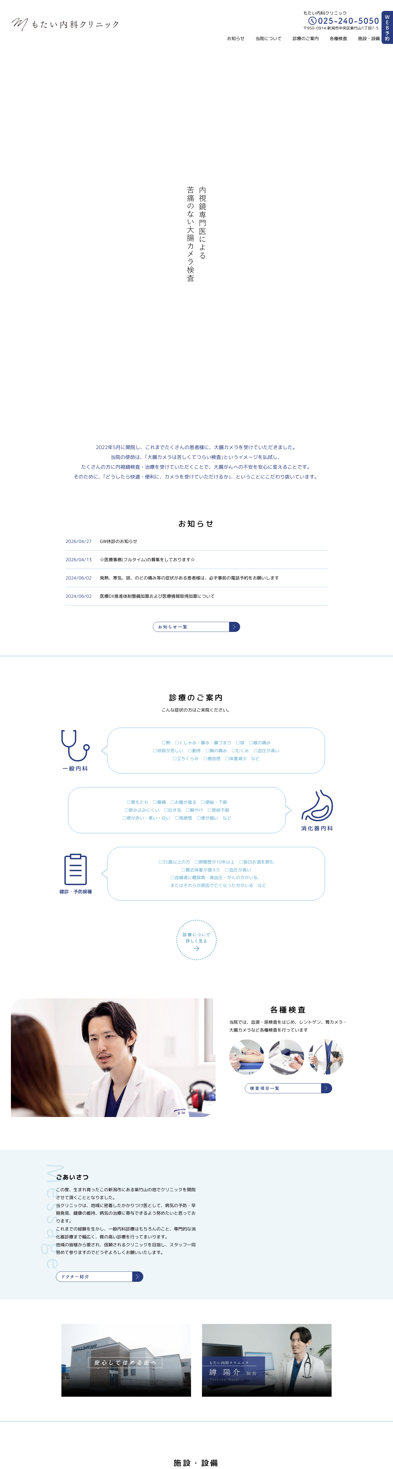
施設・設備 (369, 38)
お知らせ (236, 38)
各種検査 (338, 38)
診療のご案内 (306, 38)
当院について (268, 38)
